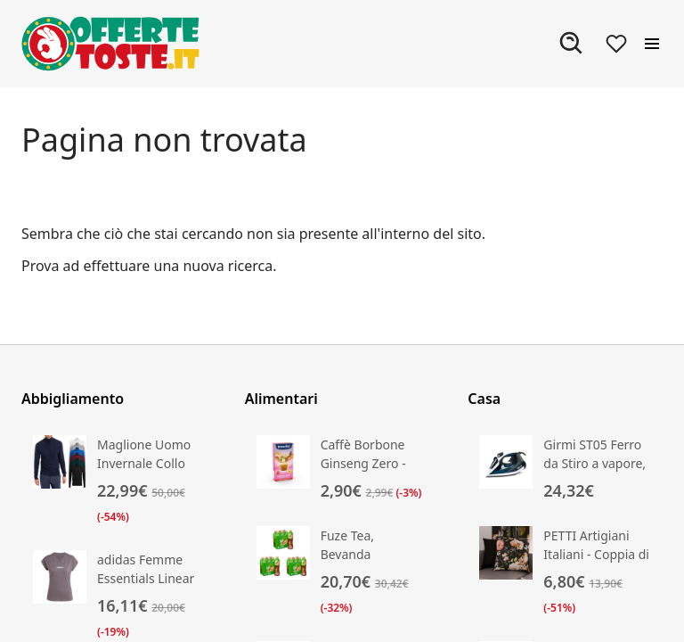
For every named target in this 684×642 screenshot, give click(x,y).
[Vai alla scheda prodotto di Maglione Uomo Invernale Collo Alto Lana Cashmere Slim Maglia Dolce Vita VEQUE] (118, 481)
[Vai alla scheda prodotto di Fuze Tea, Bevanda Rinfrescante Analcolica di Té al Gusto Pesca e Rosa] (342, 572)
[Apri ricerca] (571, 43)
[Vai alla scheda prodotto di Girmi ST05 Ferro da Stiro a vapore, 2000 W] (565, 469)
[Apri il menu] (652, 43)
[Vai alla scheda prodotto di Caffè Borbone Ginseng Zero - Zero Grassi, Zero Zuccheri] (342, 469)
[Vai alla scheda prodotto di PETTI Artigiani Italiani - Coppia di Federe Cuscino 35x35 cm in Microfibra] (565, 572)
